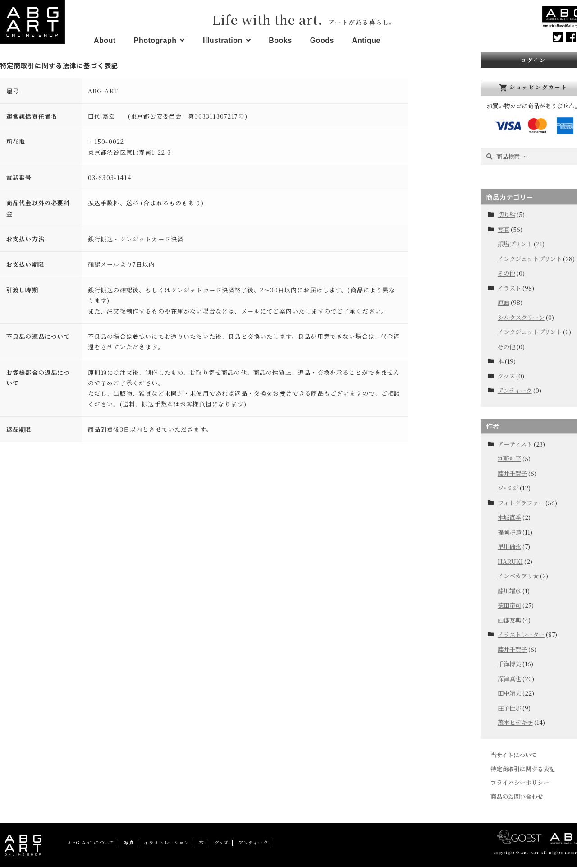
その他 (506, 273)
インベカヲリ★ (518, 576)
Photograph (155, 40)
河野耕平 (509, 458)
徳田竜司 (509, 605)
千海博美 (509, 663)
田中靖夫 (509, 693)
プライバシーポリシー (519, 782)
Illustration (223, 40)
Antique (366, 40)
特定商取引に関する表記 (522, 769)
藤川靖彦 (509, 590)
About (105, 40)
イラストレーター (521, 634)
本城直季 (509, 517)
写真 (503, 229)
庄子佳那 (509, 708)
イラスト (509, 288)
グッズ (506, 376)
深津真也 (509, 678)
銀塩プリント (515, 244)
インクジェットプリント (530, 258)
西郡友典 (509, 620)
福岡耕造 (509, 532)
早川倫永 (509, 546)
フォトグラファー (521, 502)
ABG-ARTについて (91, 842)
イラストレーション (166, 842)
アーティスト (515, 444)
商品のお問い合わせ (516, 796)
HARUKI (510, 561)
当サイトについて (513, 755)
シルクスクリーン (521, 317)
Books (280, 40)
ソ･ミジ (508, 488)
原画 (503, 302)
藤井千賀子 (512, 473)
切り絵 (506, 214)
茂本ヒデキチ (515, 722)
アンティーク (515, 390)
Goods (322, 40)
